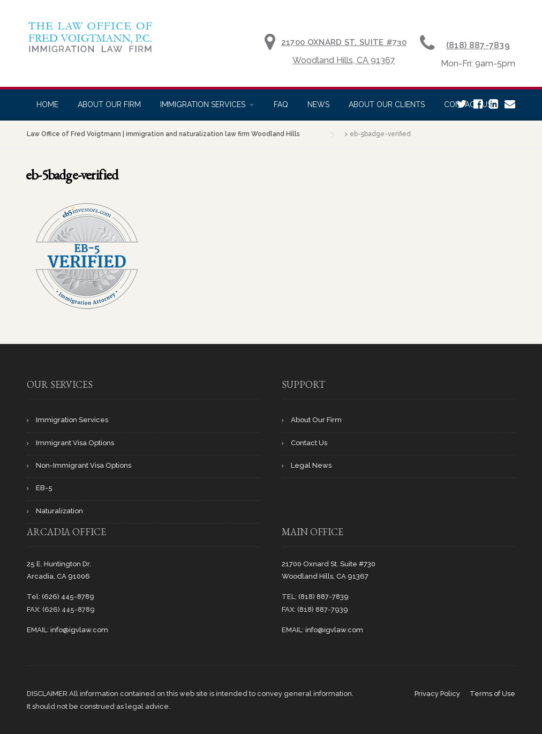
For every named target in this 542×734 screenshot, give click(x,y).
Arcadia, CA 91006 (58, 576)
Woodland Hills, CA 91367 (343, 60)
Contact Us (309, 443)
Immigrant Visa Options (75, 443)
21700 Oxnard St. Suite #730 (328, 564)
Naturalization (59, 511)
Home (47, 104)
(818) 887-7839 (478, 45)
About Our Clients (387, 104)
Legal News (311, 465)
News (318, 104)
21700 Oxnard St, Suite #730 (343, 42)
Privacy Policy (437, 694)
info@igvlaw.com (79, 630)
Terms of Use (492, 694)
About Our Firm (109, 104)
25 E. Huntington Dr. (59, 564)
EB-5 (44, 488)
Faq (281, 104)
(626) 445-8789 (68, 597)
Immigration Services (202, 104)
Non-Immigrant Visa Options (83, 465)
